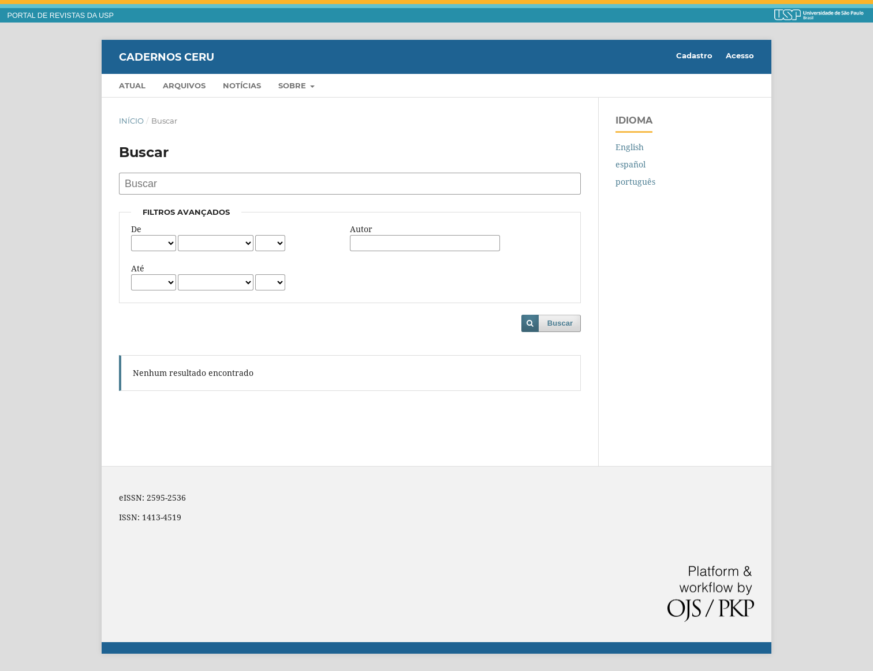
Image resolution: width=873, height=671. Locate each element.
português (635, 181)
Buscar (560, 323)
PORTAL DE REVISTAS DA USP (61, 16)
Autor (361, 228)
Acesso (740, 55)
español (630, 164)
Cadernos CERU (166, 56)
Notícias (242, 85)
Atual (132, 85)
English (629, 146)
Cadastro (694, 55)
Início (131, 120)
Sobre (293, 85)
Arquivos (184, 85)
